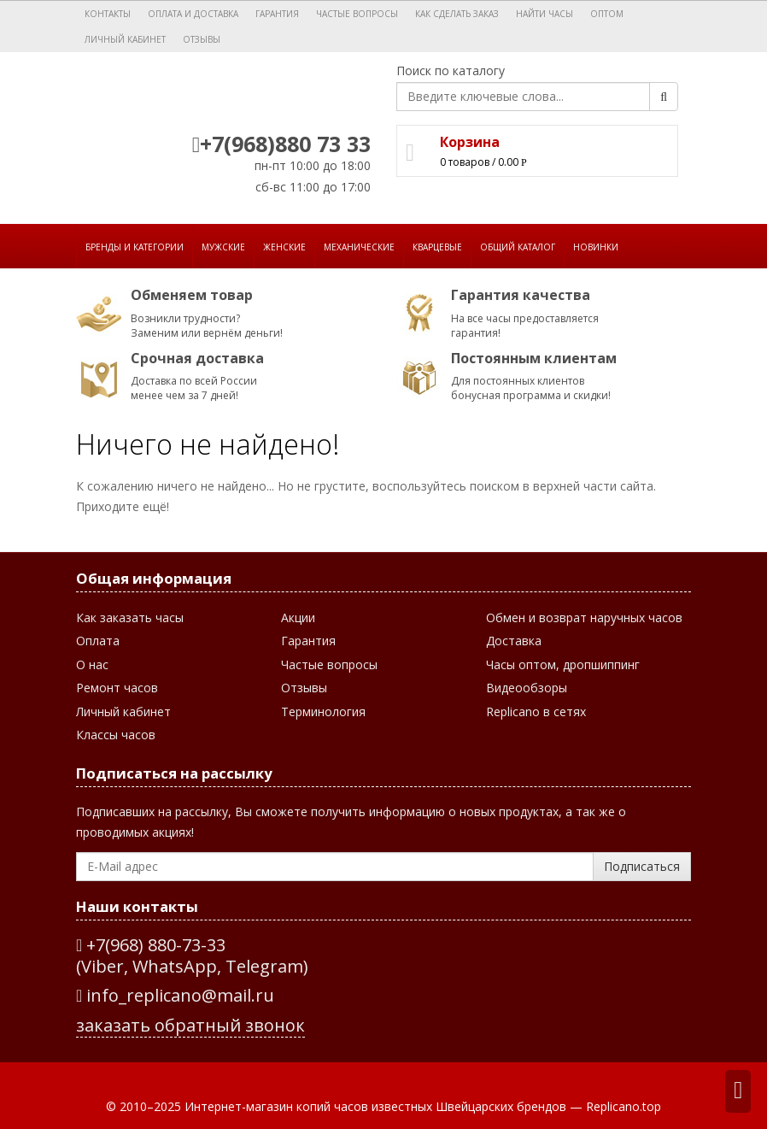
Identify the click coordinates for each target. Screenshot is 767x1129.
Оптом (607, 14)
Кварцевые (437, 247)
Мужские (223, 247)
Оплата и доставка (193, 14)
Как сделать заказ (457, 14)
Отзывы (201, 39)
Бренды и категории (134, 247)
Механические (359, 247)
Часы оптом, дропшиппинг (563, 664)
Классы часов (115, 734)
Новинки (595, 247)
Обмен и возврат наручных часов (584, 617)
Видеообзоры (526, 687)
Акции (298, 617)
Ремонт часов (117, 687)
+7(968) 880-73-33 (155, 944)
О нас (92, 664)
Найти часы (544, 14)
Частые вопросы (357, 14)
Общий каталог (517, 247)
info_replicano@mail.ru (175, 995)
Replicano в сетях (536, 711)
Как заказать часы (130, 617)
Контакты (108, 14)
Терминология (323, 711)
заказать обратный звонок (190, 1025)
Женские (284, 247)
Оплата (98, 640)
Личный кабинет (125, 39)
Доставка (514, 640)
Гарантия (277, 14)
